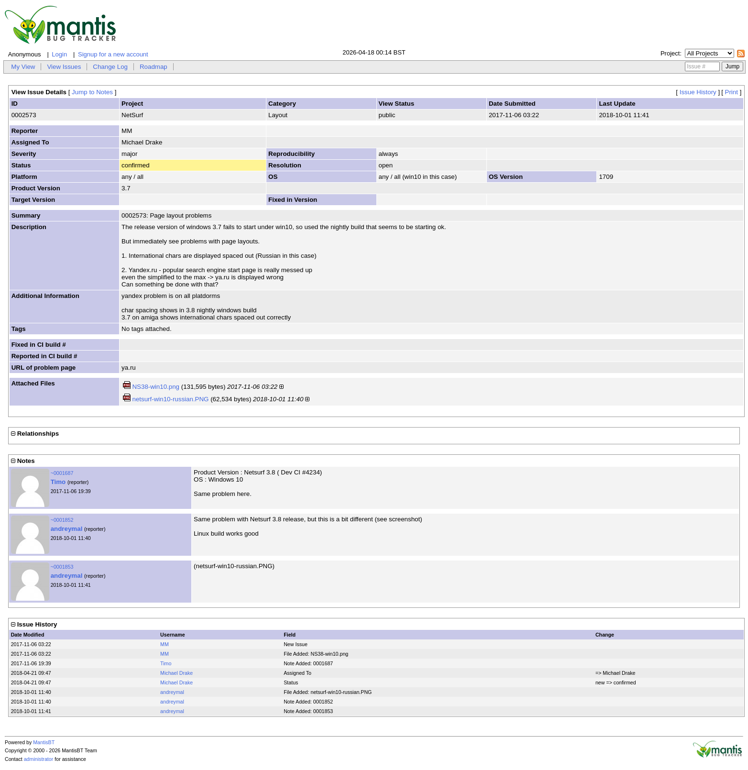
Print (731, 92)
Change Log (110, 66)
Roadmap (153, 66)
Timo (58, 481)
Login (59, 54)
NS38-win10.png (155, 386)
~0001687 (62, 473)
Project (670, 53)
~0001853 (62, 567)
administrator (39, 759)
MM (164, 644)
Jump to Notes (92, 92)
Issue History (698, 92)
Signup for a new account (113, 54)
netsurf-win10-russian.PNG (170, 399)
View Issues (64, 66)
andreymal (67, 528)
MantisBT (44, 742)
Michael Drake (176, 673)
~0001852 (62, 520)
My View (23, 66)
